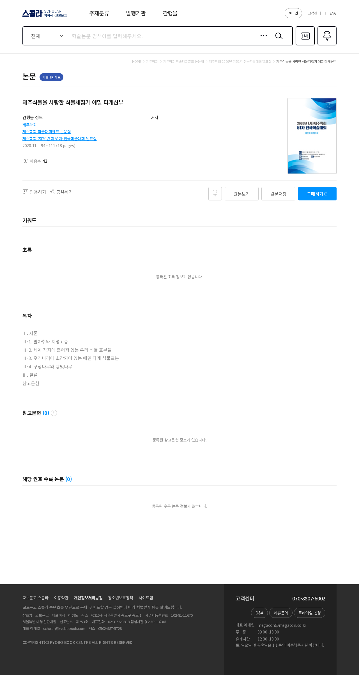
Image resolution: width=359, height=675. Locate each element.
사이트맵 (146, 597)
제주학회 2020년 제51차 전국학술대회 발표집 (59, 138)
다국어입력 (305, 44)
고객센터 (314, 13)
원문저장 (278, 193)
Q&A (259, 613)
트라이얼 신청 (309, 613)
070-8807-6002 (308, 598)
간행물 (170, 13)
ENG (333, 13)
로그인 (293, 12)
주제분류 (99, 13)
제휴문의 (281, 613)
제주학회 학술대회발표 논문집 (46, 131)
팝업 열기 (54, 413)
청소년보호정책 (120, 597)
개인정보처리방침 (88, 597)
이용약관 (61, 597)
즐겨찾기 (326, 44)
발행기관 (136, 13)
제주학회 (29, 125)
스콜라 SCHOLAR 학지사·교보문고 (43, 16)
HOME (136, 61)
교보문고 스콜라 (35, 597)
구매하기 (315, 193)
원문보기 (241, 193)
